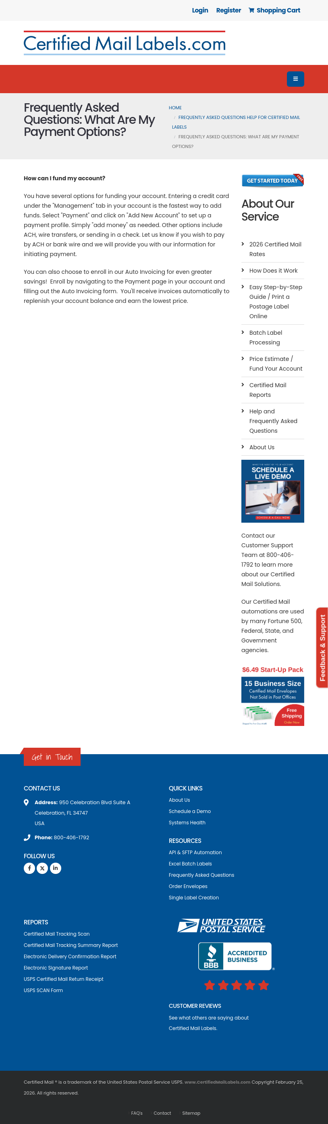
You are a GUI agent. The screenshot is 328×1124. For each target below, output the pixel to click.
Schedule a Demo (191, 811)
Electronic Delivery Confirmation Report (73, 956)
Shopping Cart (274, 10)
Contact (162, 1112)
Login (200, 10)
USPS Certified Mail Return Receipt (66, 979)
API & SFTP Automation (197, 852)
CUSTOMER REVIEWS (196, 1005)
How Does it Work (273, 271)
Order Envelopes (189, 886)
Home (175, 107)
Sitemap (192, 1112)
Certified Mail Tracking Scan (59, 933)
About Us (261, 447)
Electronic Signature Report (58, 967)
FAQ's (135, 1112)
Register (228, 10)
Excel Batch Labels (192, 863)
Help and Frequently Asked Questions (273, 421)
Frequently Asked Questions (204, 875)
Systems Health (188, 822)
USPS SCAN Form (45, 990)
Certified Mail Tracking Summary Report (74, 945)
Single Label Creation (195, 897)
